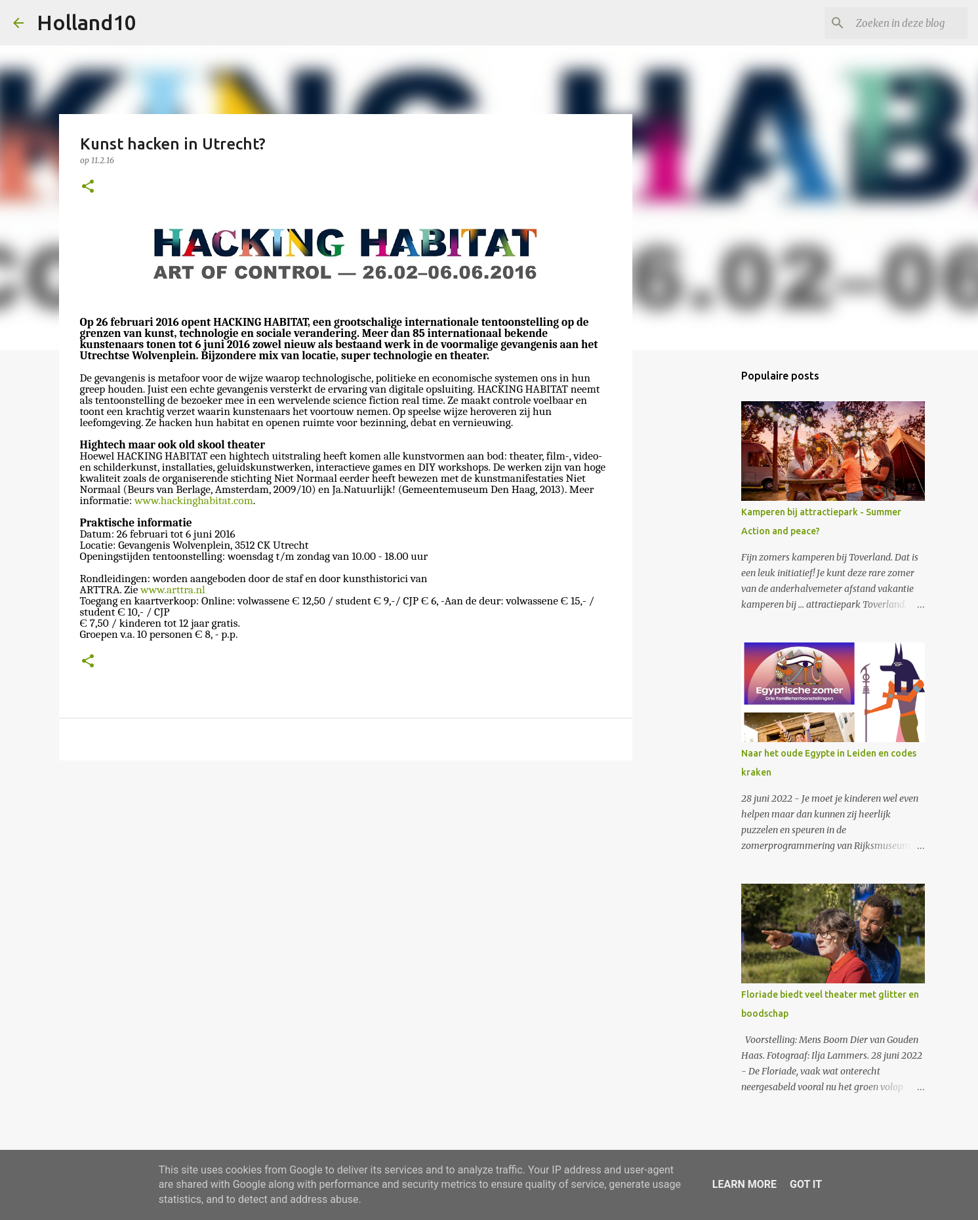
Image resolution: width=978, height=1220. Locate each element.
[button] (88, 187)
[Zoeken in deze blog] (899, 23)
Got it (806, 1184)
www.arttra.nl (172, 589)
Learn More (744, 1184)
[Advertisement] (346, 872)
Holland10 (86, 22)
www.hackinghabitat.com (193, 500)
